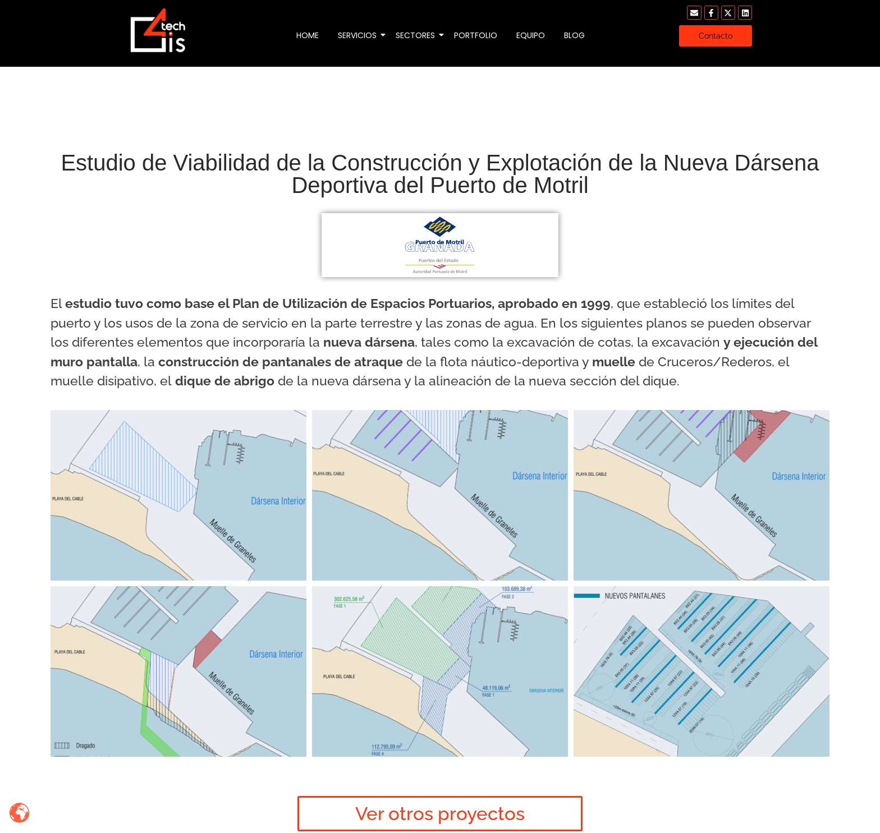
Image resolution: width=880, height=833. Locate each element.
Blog (574, 35)
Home (307, 35)
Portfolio (475, 35)
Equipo (530, 35)
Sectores (417, 35)
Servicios (359, 35)
